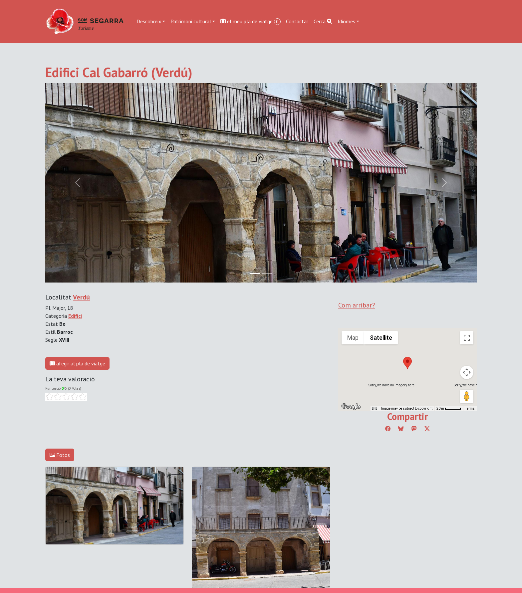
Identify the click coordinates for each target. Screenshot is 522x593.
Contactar (297, 21)
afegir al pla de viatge (77, 363)
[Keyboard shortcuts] (374, 408)
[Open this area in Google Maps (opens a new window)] (351, 406)
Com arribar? (356, 305)
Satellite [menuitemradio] (381, 337)
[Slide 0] (255, 273)
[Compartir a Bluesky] (400, 428)
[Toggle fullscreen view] (466, 337)
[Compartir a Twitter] (427, 428)
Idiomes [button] (346, 21)
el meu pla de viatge (250, 21)
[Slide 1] (267, 273)
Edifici (75, 315)
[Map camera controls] (466, 372)
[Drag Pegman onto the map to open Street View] (466, 396)
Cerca (323, 21)
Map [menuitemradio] (353, 337)
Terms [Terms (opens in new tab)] (470, 408)
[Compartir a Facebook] (388, 428)
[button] (407, 363)
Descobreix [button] (148, 21)
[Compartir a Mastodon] (414, 428)
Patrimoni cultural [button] (190, 21)
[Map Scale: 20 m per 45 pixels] (448, 408)
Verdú (81, 297)
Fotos (60, 455)
